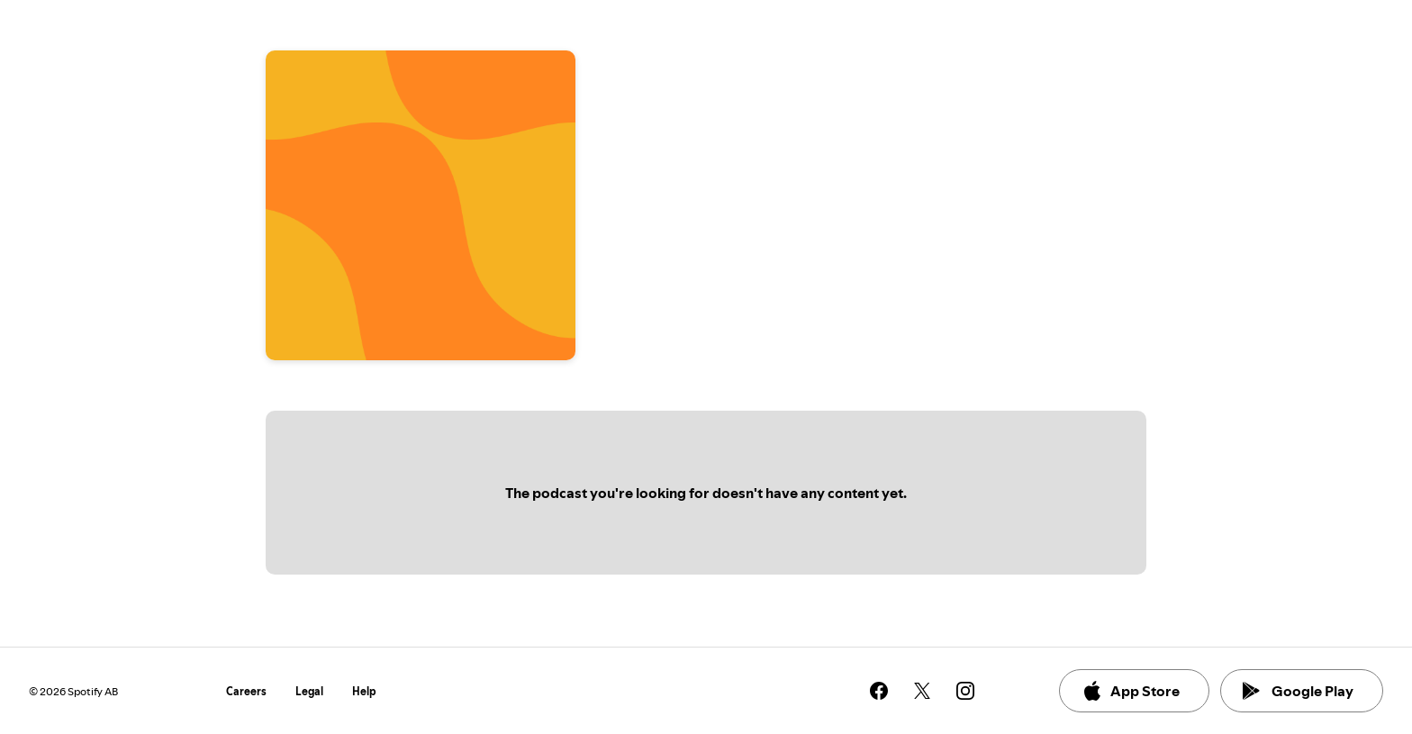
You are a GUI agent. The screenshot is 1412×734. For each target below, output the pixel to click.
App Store (1131, 691)
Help (364, 691)
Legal (309, 691)
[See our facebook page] (879, 691)
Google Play (1298, 691)
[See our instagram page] (965, 691)
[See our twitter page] (922, 691)
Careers (246, 691)
